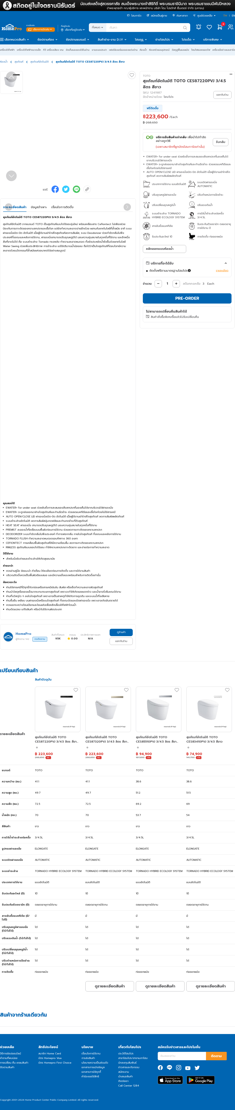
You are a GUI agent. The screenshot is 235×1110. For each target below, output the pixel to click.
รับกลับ (220, 142)
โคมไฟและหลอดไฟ (200, 50)
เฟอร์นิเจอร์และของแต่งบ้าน (123, 50)
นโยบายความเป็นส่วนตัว (95, 1063)
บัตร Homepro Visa (50, 1058)
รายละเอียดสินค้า (14, 207)
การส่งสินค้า (88, 1058)
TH (225, 16)
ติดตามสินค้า (7, 1067)
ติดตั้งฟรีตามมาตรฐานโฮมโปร (170, 271)
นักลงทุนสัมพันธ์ (127, 1063)
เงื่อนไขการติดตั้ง (62, 207)
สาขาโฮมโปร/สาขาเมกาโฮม (133, 1058)
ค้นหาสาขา (180, 16)
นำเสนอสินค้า (125, 1076)
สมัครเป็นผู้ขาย (157, 16)
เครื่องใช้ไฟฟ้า (7, 50)
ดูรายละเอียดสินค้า (110, 986)
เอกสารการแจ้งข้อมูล (93, 1067)
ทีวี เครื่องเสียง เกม (53, 50)
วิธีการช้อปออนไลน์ (10, 1053)
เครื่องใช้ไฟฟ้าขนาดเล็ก (29, 50)
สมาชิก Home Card (49, 1053)
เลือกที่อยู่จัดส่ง (73, 30)
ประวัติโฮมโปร (125, 1053)
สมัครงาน (123, 1072)
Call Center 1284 (128, 1086)
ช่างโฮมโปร (162, 39)
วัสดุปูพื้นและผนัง (180, 50)
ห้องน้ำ (143, 50)
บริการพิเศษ (211, 39)
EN (233, 16)
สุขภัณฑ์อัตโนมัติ (39, 62)
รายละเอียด (222, 271)
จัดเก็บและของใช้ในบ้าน (77, 50)
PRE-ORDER (187, 298)
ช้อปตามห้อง (45, 39)
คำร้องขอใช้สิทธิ (90, 1076)
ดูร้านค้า (121, 632)
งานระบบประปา (99, 50)
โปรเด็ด (186, 39)
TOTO (146, 76)
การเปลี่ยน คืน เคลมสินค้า (14, 1063)
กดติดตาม (40, 639)
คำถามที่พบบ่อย (8, 1058)
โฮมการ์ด (134, 16)
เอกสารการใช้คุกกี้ (91, 1072)
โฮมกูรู (139, 39)
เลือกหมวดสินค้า (15, 39)
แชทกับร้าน (121, 641)
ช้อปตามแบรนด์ (76, 39)
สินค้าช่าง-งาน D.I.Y (110, 39)
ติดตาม (216, 1056)
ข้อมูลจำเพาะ (39, 207)
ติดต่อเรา (123, 1081)
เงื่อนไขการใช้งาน (91, 1053)
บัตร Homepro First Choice (54, 1063)
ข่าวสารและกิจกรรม (128, 1067)
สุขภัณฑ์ (19, 62)
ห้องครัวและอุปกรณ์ (159, 50)
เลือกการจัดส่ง (40, 29)
